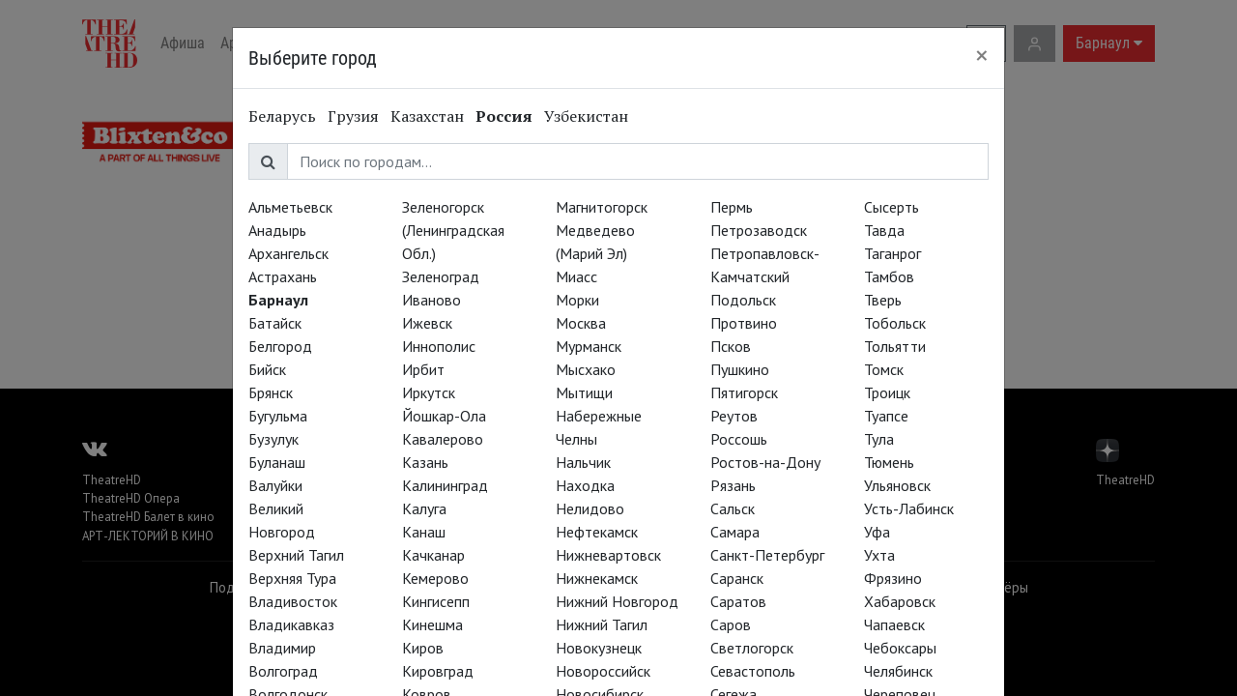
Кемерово (435, 578)
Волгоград (283, 671)
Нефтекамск (597, 531)
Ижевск (427, 323)
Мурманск (588, 346)
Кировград (438, 671)
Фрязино (893, 578)
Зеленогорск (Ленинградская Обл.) (453, 230)
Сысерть (891, 207)
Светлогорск (751, 647)
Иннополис (438, 346)
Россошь (738, 439)
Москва (581, 323)
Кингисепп (436, 601)
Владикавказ (291, 624)
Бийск (267, 369)
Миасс (576, 276)
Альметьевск (290, 207)
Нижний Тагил (601, 624)
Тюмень (889, 462)
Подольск (743, 299)
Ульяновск (897, 485)
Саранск (736, 578)
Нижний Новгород (617, 601)
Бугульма (277, 415)
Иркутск (428, 392)
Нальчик (583, 462)
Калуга (424, 508)
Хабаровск (899, 601)
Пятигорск (744, 392)
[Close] (982, 55)
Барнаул (278, 299)
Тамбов (889, 276)
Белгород (280, 346)
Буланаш (276, 462)
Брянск (270, 392)
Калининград (445, 485)
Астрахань (282, 276)
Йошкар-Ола (444, 415)
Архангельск (288, 253)
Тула (879, 439)
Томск (884, 369)
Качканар (433, 555)
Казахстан (427, 116)
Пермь (731, 207)
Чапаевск (894, 624)
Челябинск (898, 671)
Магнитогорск (601, 207)
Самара (735, 531)
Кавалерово (442, 439)
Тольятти (895, 346)
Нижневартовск (608, 555)
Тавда (884, 230)
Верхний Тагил (296, 555)
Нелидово (590, 508)
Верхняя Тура (292, 578)
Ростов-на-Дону (765, 462)
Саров (730, 624)
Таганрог (892, 253)
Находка (585, 485)
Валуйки (275, 485)
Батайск (275, 323)
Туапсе (886, 415)
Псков (730, 346)
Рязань (733, 485)
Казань (425, 462)
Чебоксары (900, 647)
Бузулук (273, 439)
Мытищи (584, 392)
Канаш (424, 531)
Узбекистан (586, 116)
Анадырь (277, 230)
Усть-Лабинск (909, 508)
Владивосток (292, 601)
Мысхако (586, 369)
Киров (423, 647)
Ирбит (423, 369)
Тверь (883, 299)
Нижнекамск (597, 578)
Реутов (734, 415)
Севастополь (752, 671)
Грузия (353, 116)
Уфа (877, 531)
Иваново (431, 299)
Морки (577, 299)
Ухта (879, 555)
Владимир (282, 647)
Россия (503, 116)
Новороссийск (603, 671)
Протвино (743, 323)
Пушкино (739, 369)
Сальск (732, 508)
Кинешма (432, 624)
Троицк (887, 392)
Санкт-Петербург (767, 555)
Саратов (738, 601)
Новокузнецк (599, 647)
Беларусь (282, 116)
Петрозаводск (758, 230)
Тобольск (895, 323)
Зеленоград (440, 276)
